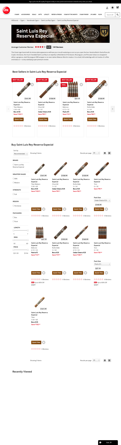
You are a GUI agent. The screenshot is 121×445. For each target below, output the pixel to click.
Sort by (15, 151)
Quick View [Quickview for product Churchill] (43, 119)
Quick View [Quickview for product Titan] (36, 342)
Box (15, 218)
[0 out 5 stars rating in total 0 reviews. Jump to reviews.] (22, 125)
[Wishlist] (112, 7)
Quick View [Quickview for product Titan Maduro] (19, 119)
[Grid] (109, 153)
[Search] (117, 14)
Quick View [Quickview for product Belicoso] (68, 119)
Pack (15, 222)
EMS (15, 179)
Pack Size (97, 198)
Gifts (40, 14)
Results (85, 153)
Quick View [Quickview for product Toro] (99, 209)
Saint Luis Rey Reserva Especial (18, 166)
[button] (13, 164)
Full (15, 194)
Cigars (17, 14)
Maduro (16, 183)
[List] (105, 153)
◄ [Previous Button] (8, 109)
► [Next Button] (113, 109)
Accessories (25, 14)
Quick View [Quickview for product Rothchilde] (92, 119)
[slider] (13, 230)
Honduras (17, 206)
